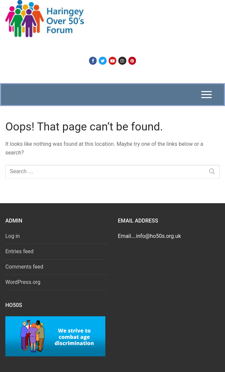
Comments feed (24, 267)
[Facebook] (93, 60)
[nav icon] (206, 95)
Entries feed (19, 251)
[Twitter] (102, 60)
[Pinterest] (132, 60)
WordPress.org (22, 282)
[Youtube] (112, 60)
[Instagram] (122, 60)
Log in (12, 236)
